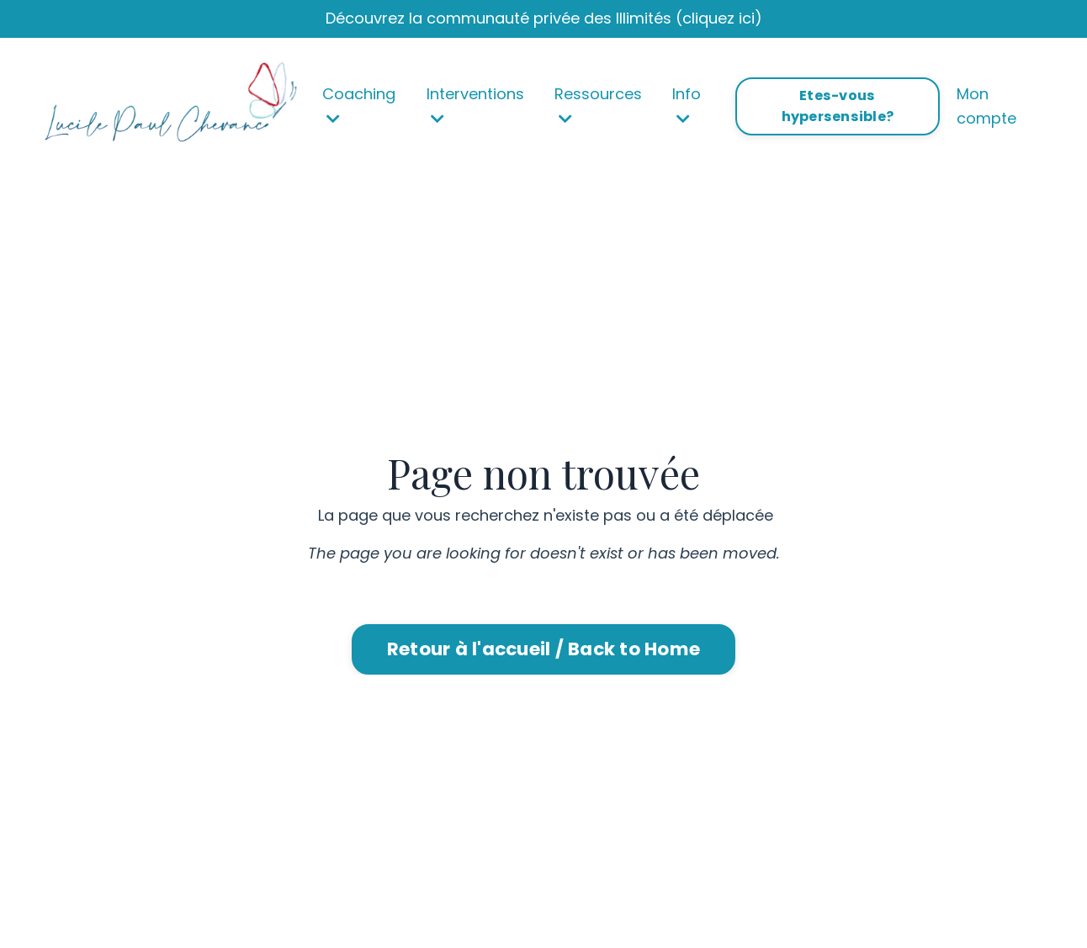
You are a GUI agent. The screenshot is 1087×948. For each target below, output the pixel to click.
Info (686, 104)
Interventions (475, 104)
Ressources (598, 104)
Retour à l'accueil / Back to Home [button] (543, 649)
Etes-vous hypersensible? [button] (838, 105)
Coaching (358, 104)
